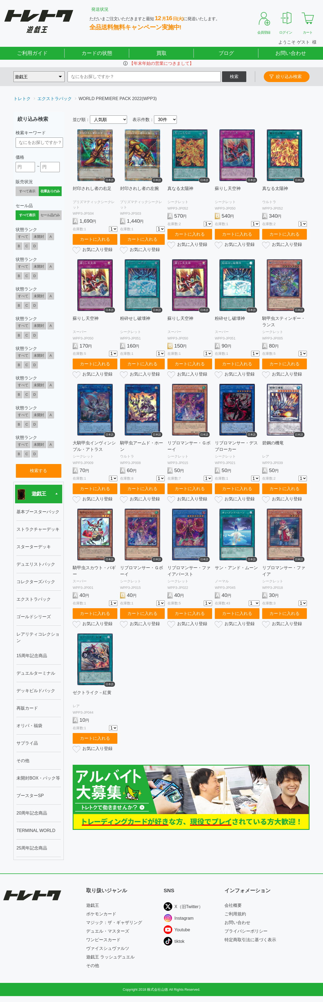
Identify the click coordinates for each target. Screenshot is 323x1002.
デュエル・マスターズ (107, 931)
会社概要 (233, 905)
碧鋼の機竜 (273, 443)
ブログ (226, 53)
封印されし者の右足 (92, 188)
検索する (38, 470)
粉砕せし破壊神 (135, 318)
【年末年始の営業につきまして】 (161, 63)
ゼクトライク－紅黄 (92, 692)
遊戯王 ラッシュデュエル (110, 957)
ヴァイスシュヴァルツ (107, 948)
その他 (92, 965)
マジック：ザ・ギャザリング (114, 922)
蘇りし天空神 (228, 188)
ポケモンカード (101, 914)
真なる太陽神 (180, 188)
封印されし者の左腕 (139, 188)
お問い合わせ (290, 53)
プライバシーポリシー (246, 931)
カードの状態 (97, 53)
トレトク (22, 98)
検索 (234, 76)
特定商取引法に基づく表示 (250, 939)
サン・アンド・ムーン (236, 567)
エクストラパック (54, 98)
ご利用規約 (235, 914)
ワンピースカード (103, 939)
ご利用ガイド (32, 53)
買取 (161, 53)
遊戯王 (92, 905)
